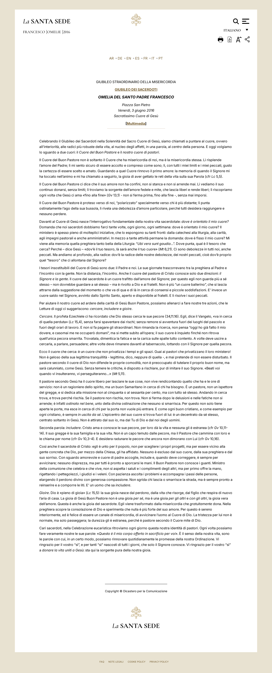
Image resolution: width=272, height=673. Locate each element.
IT (153, 58)
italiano (233, 31)
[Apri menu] (245, 21)
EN (128, 58)
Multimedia (136, 123)
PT (161, 58)
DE (120, 58)
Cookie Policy (136, 661)
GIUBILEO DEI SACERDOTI (136, 89)
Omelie (54, 32)
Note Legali (115, 661)
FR (145, 58)
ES (137, 58)
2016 (66, 32)
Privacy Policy (159, 661)
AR (111, 58)
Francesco (34, 32)
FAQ (101, 661)
